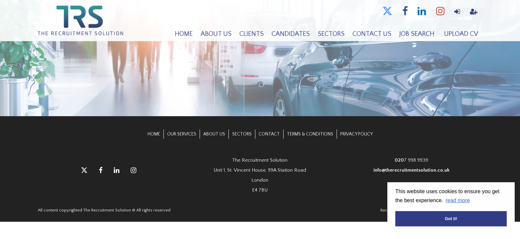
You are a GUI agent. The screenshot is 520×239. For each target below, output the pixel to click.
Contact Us (372, 34)
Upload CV (461, 34)
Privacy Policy (356, 134)
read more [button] (458, 200)
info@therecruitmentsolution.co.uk (411, 170)
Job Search (416, 34)
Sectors (331, 34)
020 (399, 160)
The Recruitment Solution (81, 20)
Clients (251, 34)
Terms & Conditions (310, 134)
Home (184, 34)
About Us (216, 34)
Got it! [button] (451, 218)
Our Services (181, 134)
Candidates (291, 34)
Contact (269, 134)
